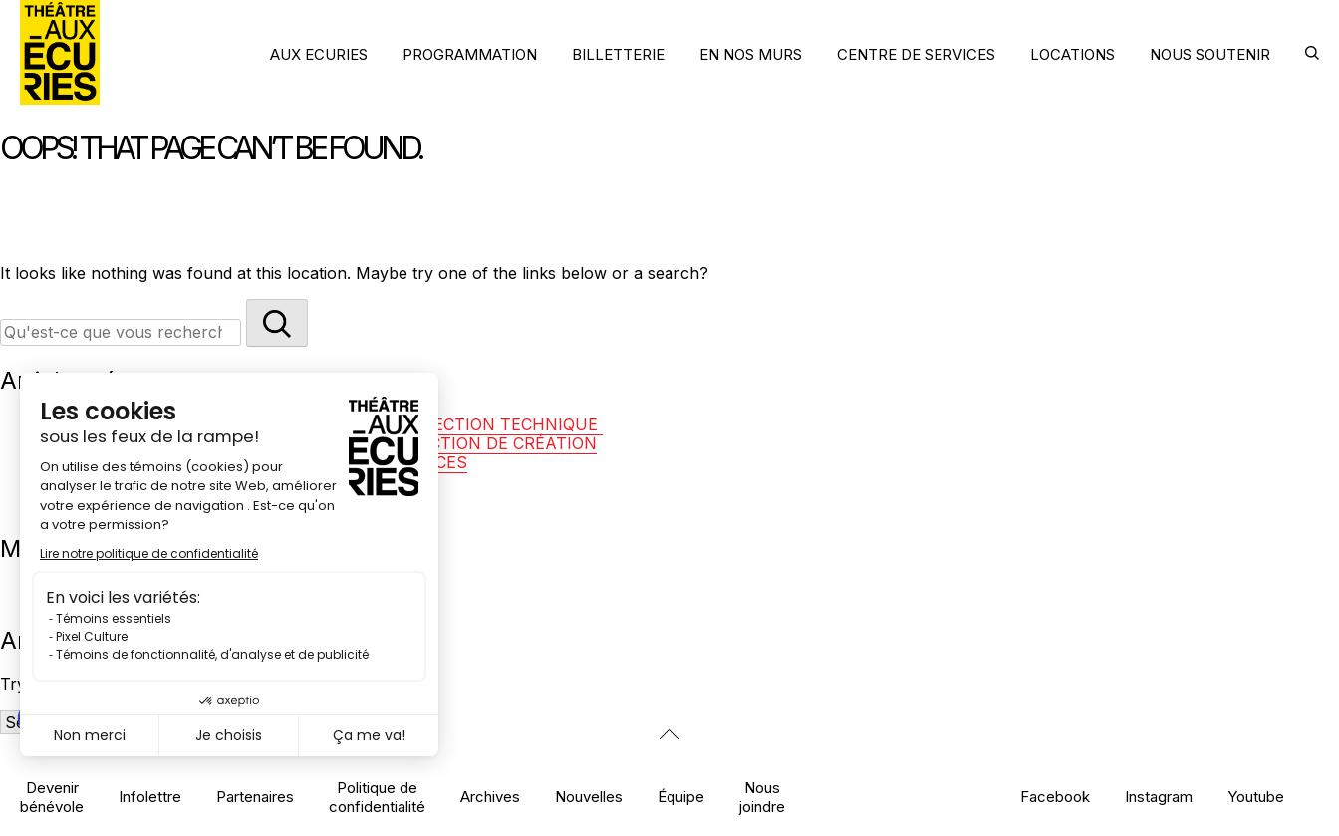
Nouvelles (589, 796)
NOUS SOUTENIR (1210, 54)
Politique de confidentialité (377, 797)
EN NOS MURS (750, 54)
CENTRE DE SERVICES (916, 54)
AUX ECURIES (319, 54)
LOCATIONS (1072, 54)
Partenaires (255, 796)
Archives (490, 796)
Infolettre (150, 796)
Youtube (1255, 796)
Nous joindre (762, 797)
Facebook (1055, 796)
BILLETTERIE (618, 54)
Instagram (1159, 796)
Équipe (681, 796)
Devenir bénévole (52, 797)
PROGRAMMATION (469, 54)
